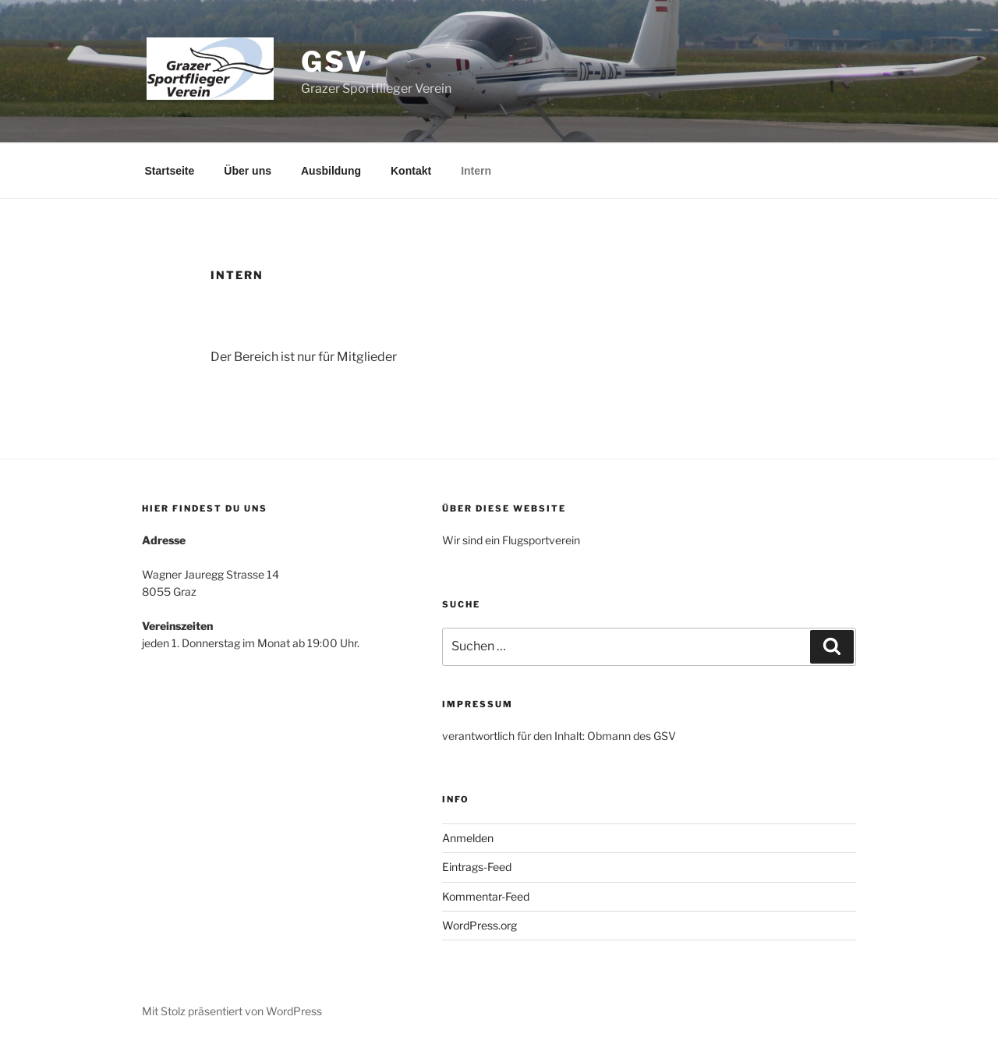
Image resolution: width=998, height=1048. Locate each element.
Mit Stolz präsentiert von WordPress (232, 1011)
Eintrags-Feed (476, 866)
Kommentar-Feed (485, 896)
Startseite (170, 171)
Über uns (247, 171)
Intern (476, 171)
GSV (335, 61)
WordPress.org (479, 925)
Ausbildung (331, 171)
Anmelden (468, 837)
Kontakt (411, 171)
